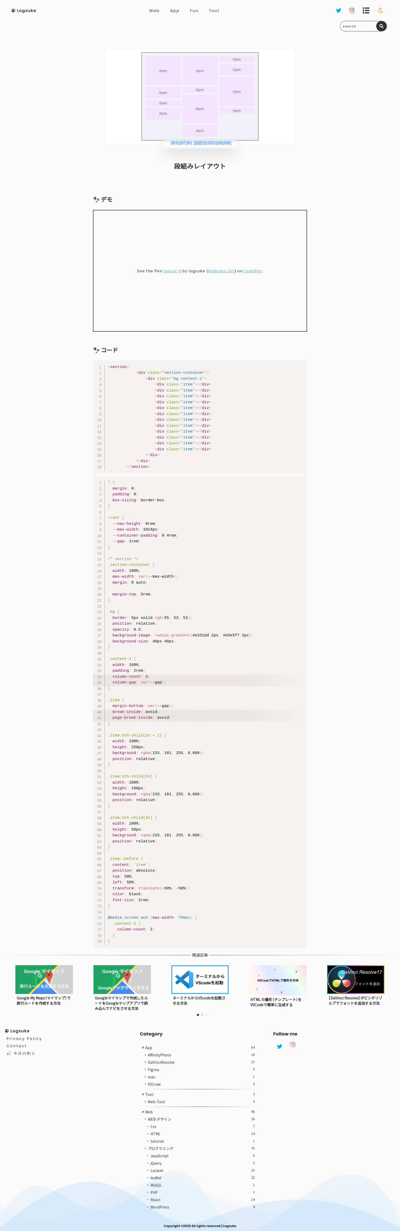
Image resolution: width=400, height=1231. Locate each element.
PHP (202, 1192)
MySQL (202, 1185)
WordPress (202, 1207)
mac (201, 1076)
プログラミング (201, 1148)
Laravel (202, 1170)
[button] (198, 1015)
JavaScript (202, 1155)
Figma (201, 1069)
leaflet (202, 1177)
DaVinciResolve (201, 1062)
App (174, 10)
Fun (194, 10)
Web (154, 10)
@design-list (221, 270)
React (202, 1199)
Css (202, 1126)
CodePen (253, 270)
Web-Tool (201, 1101)
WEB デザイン (201, 1119)
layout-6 (172, 270)
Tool (214, 10)
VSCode (201, 1084)
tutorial (202, 1141)
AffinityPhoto (201, 1054)
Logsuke (229, 1226)
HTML (202, 1133)
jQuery (202, 1163)
